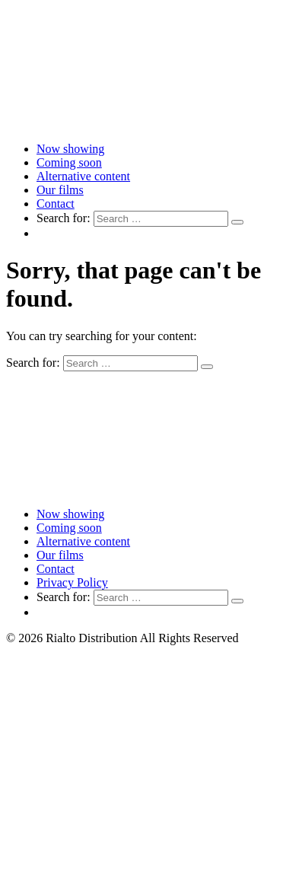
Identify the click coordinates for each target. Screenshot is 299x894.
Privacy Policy (72, 582)
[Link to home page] (149, 122)
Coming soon (69, 162)
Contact (56, 203)
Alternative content (83, 176)
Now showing (70, 148)
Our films (60, 189)
